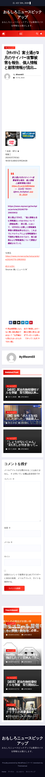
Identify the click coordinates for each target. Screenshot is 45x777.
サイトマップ (30, 772)
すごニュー (10, 623)
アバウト (11, 772)
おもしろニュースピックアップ (22, 740)
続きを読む (10, 266)
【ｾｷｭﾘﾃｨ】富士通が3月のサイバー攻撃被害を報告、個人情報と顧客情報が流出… (21, 60)
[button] (37, 33)
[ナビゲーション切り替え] (20, 33)
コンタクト (20, 772)
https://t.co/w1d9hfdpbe (23, 186)
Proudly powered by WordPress (14, 763)
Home (4, 772)
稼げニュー (10, 650)
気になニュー (9, 48)
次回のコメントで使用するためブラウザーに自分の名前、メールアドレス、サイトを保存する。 (22, 578)
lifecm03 (19, 74)
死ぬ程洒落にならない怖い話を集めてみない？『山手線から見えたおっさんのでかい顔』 (13, 335)
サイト (7, 556)
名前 (7, 528)
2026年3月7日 (14, 662)
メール (8, 542)
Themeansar (22, 766)
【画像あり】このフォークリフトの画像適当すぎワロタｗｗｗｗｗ (21, 712)
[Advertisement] (22, 109)
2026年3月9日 (14, 635)
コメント (9, 479)
